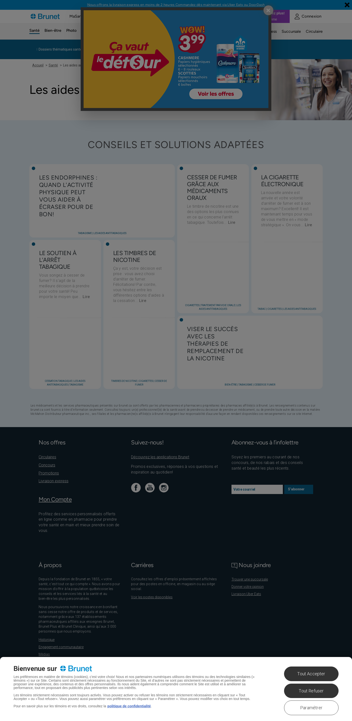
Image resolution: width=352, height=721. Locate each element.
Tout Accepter (311, 673)
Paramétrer (311, 707)
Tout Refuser (311, 690)
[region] (176, 689)
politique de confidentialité (129, 706)
